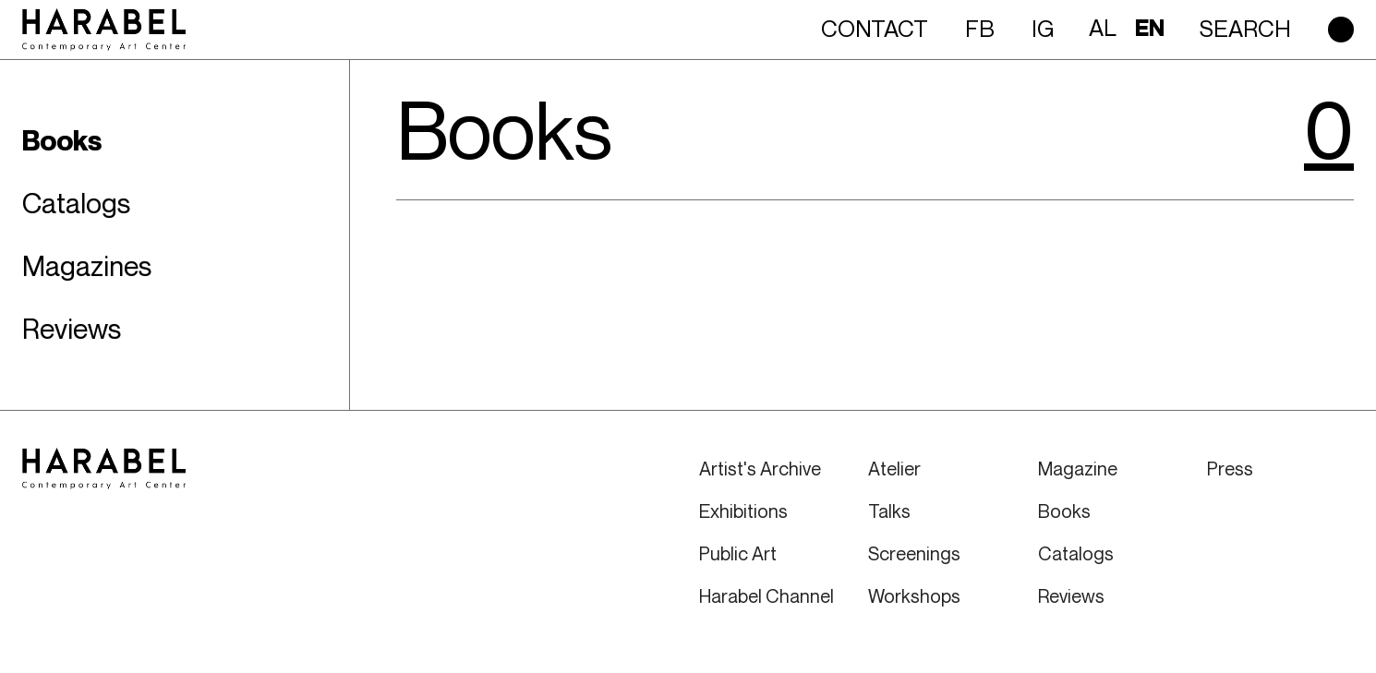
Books (1064, 511)
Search (1245, 28)
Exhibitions (743, 511)
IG (1043, 28)
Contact (874, 28)
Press (1230, 468)
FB (980, 28)
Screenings (914, 553)
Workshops (914, 595)
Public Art (738, 553)
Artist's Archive (760, 468)
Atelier (894, 468)
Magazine (1077, 468)
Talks (889, 511)
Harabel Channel (766, 595)
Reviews (1071, 595)
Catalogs (1076, 553)
